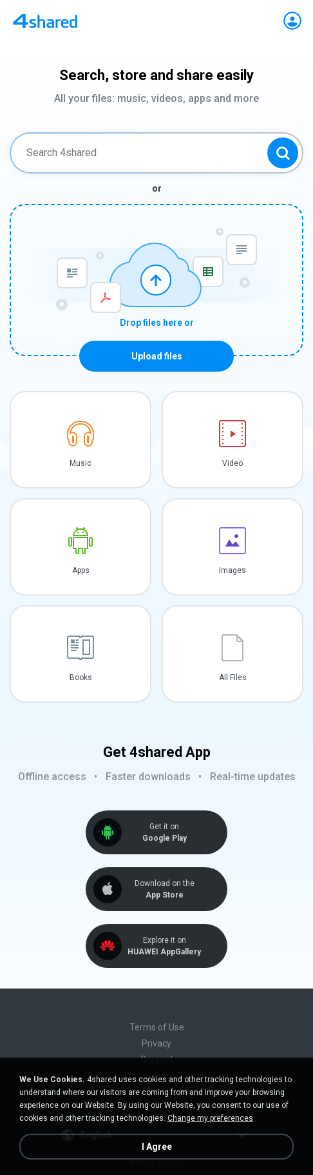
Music (80, 463)
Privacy (156, 1043)
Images (232, 570)
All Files (233, 677)
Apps (81, 570)
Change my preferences (210, 1118)
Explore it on (164, 946)
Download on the (164, 889)
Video (232, 463)
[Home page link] (45, 20)
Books (81, 677)
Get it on (164, 832)
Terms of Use (156, 1027)
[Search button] (282, 152)
